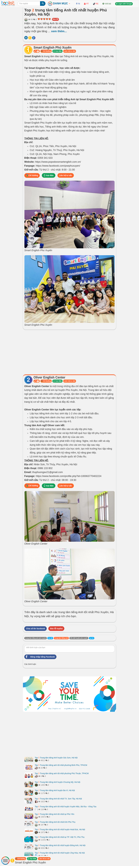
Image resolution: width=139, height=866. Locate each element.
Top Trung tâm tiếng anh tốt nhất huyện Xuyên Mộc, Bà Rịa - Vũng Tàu (65, 806)
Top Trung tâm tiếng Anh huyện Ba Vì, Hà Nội (55, 790)
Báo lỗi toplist (56, 628)
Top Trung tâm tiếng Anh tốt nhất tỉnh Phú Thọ (55, 822)
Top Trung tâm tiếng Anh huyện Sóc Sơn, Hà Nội (56, 758)
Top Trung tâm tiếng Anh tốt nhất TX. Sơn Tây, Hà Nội (58, 799)
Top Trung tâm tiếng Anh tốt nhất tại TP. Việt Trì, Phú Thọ (59, 837)
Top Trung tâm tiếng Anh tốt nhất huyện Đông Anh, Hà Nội (60, 845)
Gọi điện (57, 51)
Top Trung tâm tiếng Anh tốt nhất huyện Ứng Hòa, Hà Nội (60, 853)
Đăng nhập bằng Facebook (39, 657)
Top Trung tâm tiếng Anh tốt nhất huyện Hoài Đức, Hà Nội (60, 829)
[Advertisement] (69, 351)
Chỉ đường (46, 51)
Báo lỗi (55, 19)
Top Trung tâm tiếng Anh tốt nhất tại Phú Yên (54, 814)
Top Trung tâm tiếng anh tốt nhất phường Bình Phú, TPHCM (61, 765)
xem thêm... (59, 31)
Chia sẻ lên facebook (35, 628)
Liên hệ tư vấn (69, 51)
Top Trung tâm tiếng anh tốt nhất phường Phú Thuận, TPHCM (62, 773)
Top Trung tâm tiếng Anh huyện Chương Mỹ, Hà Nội (57, 782)
